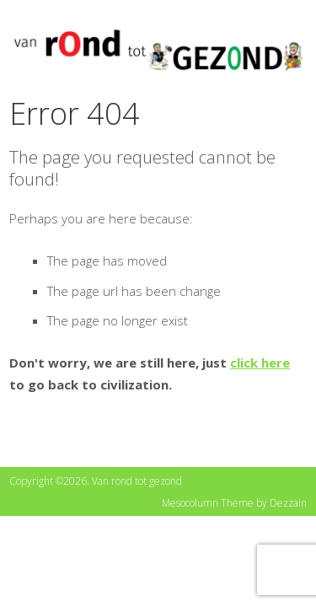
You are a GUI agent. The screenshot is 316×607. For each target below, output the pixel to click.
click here (260, 362)
